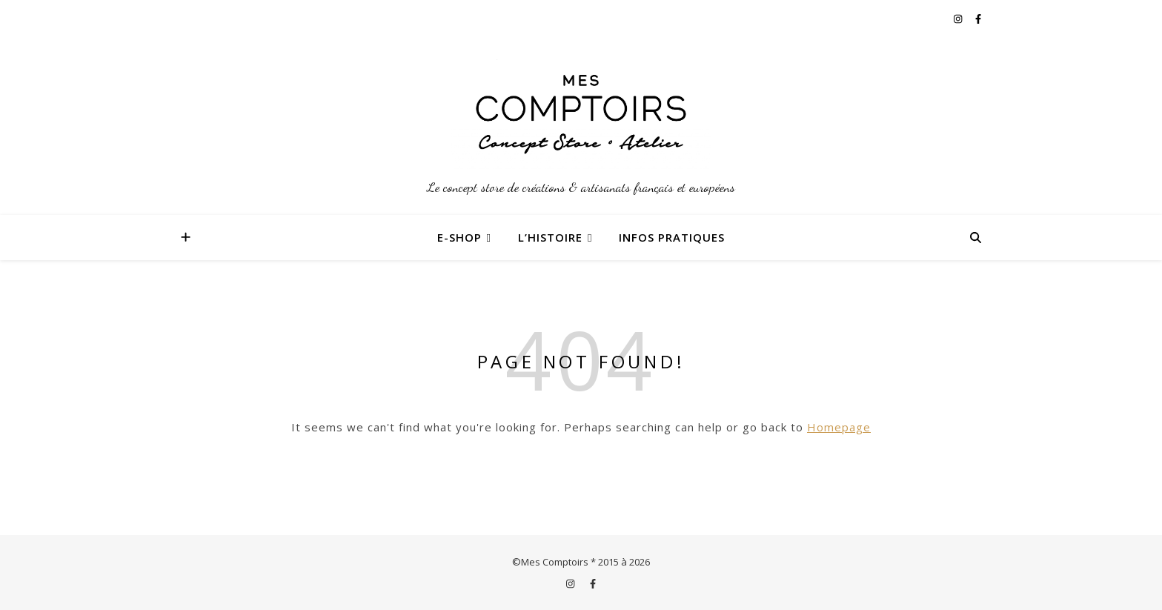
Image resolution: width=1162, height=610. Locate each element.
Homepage (839, 427)
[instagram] (959, 18)
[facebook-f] (978, 18)
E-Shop (459, 237)
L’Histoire (550, 237)
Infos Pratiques (672, 237)
